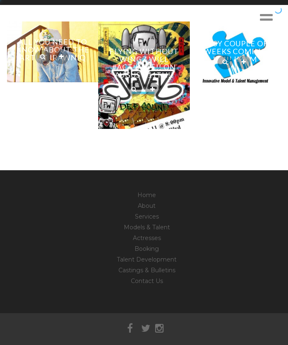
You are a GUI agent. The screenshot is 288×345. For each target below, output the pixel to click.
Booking (147, 248)
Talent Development (147, 259)
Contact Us (147, 281)
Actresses (147, 238)
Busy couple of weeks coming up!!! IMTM (235, 51)
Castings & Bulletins (146, 270)
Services (147, 216)
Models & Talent (147, 227)
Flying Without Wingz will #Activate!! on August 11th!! (144, 63)
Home (146, 195)
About (147, 205)
